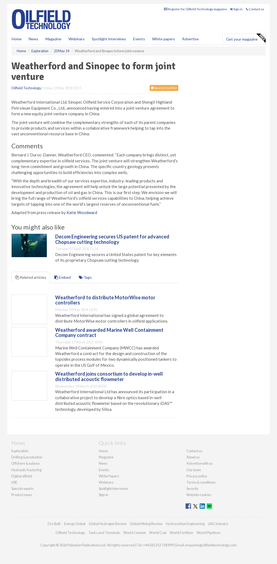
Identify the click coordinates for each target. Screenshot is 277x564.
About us (193, 457)
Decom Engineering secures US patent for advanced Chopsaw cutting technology (112, 239)
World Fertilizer (181, 532)
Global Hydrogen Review (108, 524)
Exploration (19, 451)
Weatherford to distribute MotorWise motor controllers (105, 300)
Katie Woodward (82, 212)
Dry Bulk (54, 524)
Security (192, 488)
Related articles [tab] (30, 277)
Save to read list (164, 88)
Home (17, 39)
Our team (193, 470)
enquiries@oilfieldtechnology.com (211, 545)
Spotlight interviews (109, 39)
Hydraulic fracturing (26, 470)
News (103, 463)
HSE (14, 482)
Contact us (255, 9)
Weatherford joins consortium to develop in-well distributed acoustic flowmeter (109, 376)
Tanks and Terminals (104, 532)
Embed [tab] (62, 277)
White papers (163, 39)
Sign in (236, 9)
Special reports (22, 488)
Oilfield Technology (26, 88)
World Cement (134, 532)
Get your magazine (245, 38)
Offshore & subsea (25, 463)
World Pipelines (208, 532)
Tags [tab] (85, 277)
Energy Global (74, 524)
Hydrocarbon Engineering (185, 524)
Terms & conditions (201, 482)
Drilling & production (26, 457)
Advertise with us (199, 463)
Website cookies (198, 495)
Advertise (190, 39)
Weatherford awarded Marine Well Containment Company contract (109, 332)
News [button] (33, 39)
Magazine (53, 39)
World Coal (157, 532)
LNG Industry (218, 524)
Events (139, 39)
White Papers (109, 476)
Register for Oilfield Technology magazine (195, 9)
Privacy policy (196, 476)
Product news (21, 495)
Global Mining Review (146, 524)
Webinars (76, 39)
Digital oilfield (21, 476)
